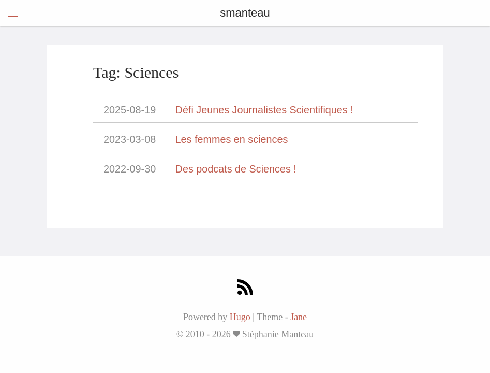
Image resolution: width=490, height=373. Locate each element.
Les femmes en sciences (231, 139)
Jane (298, 317)
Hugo (240, 317)
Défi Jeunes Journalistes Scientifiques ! (264, 110)
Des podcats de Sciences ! (235, 169)
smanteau (245, 12)
